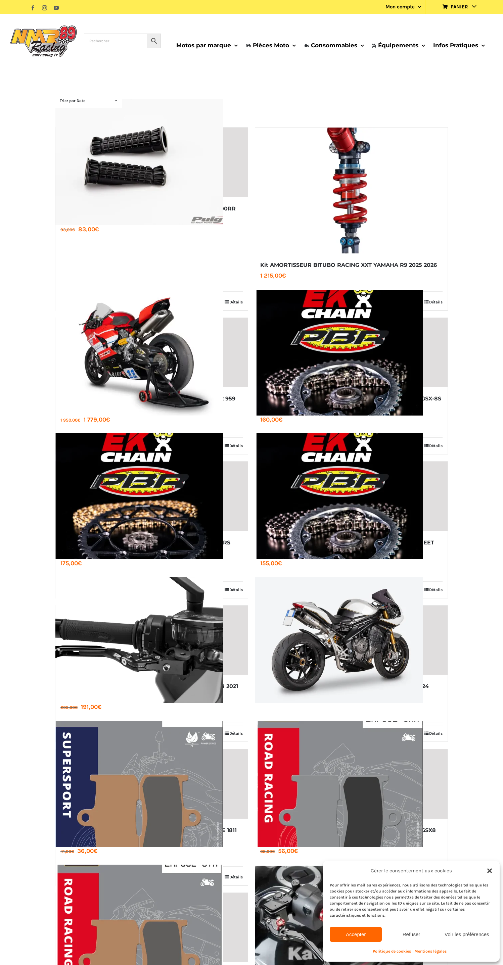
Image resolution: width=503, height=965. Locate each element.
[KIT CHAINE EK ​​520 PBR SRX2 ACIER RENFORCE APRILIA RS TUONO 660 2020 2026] (151, 496)
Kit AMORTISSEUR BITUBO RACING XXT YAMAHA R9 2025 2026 (348, 265)
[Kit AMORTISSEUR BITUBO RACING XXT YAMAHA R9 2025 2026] (351, 190)
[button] (489, 870)
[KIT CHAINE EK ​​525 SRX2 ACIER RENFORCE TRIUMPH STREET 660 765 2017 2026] (351, 496)
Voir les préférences (467, 934)
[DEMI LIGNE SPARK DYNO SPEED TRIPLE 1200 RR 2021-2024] (351, 640)
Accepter (356, 934)
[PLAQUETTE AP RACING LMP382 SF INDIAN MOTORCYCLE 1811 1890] (151, 784)
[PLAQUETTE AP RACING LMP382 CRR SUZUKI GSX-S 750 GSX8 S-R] (351, 784)
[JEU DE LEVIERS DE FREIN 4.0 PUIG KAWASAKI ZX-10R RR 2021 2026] (151, 640)
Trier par (72, 100)
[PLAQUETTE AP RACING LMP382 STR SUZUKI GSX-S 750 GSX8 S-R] (151, 927)
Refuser (411, 934)
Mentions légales (430, 951)
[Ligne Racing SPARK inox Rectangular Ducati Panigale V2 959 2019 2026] (151, 352)
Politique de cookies (392, 951)
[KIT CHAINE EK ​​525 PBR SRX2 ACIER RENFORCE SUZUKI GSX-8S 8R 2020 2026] (351, 352)
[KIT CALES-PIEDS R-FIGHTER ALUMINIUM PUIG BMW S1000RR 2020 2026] (151, 162)
